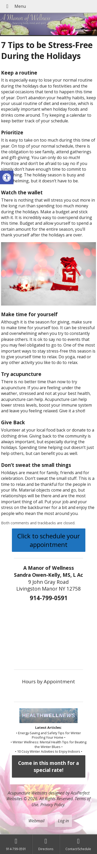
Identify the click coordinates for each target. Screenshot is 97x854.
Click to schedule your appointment (48, 540)
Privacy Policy (52, 804)
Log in (63, 821)
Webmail (36, 821)
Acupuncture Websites (27, 793)
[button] (6, 177)
